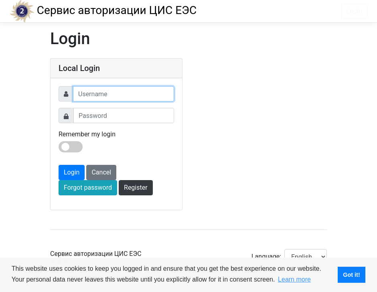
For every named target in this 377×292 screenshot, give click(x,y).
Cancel (101, 172)
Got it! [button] (351, 275)
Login (354, 11)
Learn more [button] (294, 279)
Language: (266, 256)
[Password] (123, 115)
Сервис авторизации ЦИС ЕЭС (103, 10)
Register (136, 187)
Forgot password (88, 187)
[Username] (123, 93)
